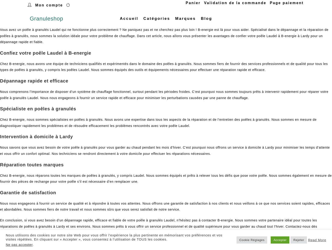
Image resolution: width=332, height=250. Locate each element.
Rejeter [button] (298, 240)
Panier (193, 3)
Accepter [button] (280, 240)
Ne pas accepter (19, 245)
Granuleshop (46, 18)
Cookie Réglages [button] (252, 240)
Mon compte (49, 5)
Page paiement (287, 3)
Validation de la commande (235, 3)
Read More (317, 240)
